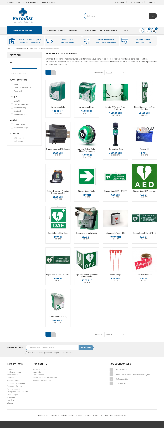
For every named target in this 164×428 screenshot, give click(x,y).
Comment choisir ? (56, 30)
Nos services (74, 30)
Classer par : (98, 72)
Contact (126, 30)
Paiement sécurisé (14, 389)
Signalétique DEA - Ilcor (58, 233)
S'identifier (120, 2)
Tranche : (13, 73)
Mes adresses (38, 375)
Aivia (17, 101)
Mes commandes (39, 369)
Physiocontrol (20, 107)
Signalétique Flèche (86, 191)
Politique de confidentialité (17, 391)
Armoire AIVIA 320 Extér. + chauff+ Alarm (116, 108)
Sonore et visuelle (22, 87)
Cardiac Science (21, 104)
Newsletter (11, 400)
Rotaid (17, 111)
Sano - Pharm (20, 114)
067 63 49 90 (15, 2)
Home (9, 49)
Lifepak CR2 (19, 124)
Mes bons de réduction (42, 380)
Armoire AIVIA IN (58, 107)
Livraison (10, 377)
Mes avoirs (37, 372)
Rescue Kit (144, 149)
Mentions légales (13, 380)
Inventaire (11, 397)
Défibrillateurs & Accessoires (26, 49)
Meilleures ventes (14, 372)
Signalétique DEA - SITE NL (144, 233)
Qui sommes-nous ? (109, 30)
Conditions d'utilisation (16, 383)
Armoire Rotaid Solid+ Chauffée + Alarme (87, 150)
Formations (90, 30)
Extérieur (19, 138)
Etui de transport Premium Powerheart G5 (58, 192)
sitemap (10, 403)
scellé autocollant (144, 275)
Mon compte (40, 364)
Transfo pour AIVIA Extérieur (58, 149)
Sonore (18, 84)
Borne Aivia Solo (116, 149)
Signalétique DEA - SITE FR (115, 191)
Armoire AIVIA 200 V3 (58, 316)
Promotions (11, 369)
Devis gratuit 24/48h (48, 2)
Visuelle (18, 91)
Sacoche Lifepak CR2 (115, 233)
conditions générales (44, 352)
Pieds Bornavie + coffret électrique (144, 108)
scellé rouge (115, 275)
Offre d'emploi (12, 394)
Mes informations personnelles (45, 377)
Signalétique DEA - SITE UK (58, 275)
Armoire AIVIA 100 (87, 107)
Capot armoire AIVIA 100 (86, 233)
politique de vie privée (65, 352)
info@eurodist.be (121, 379)
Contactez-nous (30, 2)
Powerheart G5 (21, 128)
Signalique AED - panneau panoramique (87, 276)
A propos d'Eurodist (14, 386)
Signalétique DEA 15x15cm (144, 191)
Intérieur (18, 141)
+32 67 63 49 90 (120, 383)
